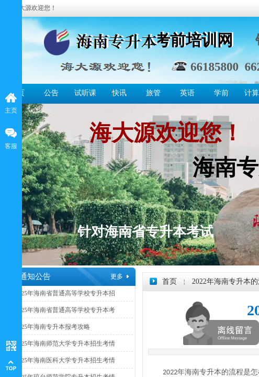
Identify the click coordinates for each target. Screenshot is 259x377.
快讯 (119, 93)
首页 (169, 281)
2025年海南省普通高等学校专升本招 (65, 293)
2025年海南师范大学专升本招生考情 (65, 343)
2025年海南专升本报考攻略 (52, 326)
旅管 (153, 93)
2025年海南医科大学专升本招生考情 (65, 360)
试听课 (85, 93)
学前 (221, 93)
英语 (187, 93)
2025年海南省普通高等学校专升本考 (65, 310)
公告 (51, 93)
